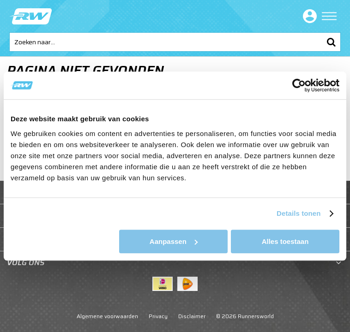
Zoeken (331, 42)
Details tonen (298, 213)
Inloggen (308, 16)
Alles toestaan (285, 241)
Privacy (158, 316)
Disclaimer (191, 316)
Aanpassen (174, 241)
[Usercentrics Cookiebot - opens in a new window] (299, 85)
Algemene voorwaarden (107, 316)
